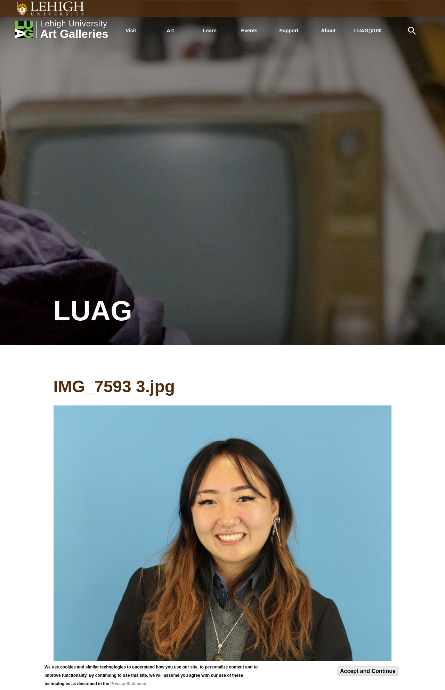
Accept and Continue (368, 671)
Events (249, 30)
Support (288, 30)
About (328, 30)
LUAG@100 (368, 30)
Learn (210, 30)
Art (170, 30)
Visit (131, 30)
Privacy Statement (128, 683)
